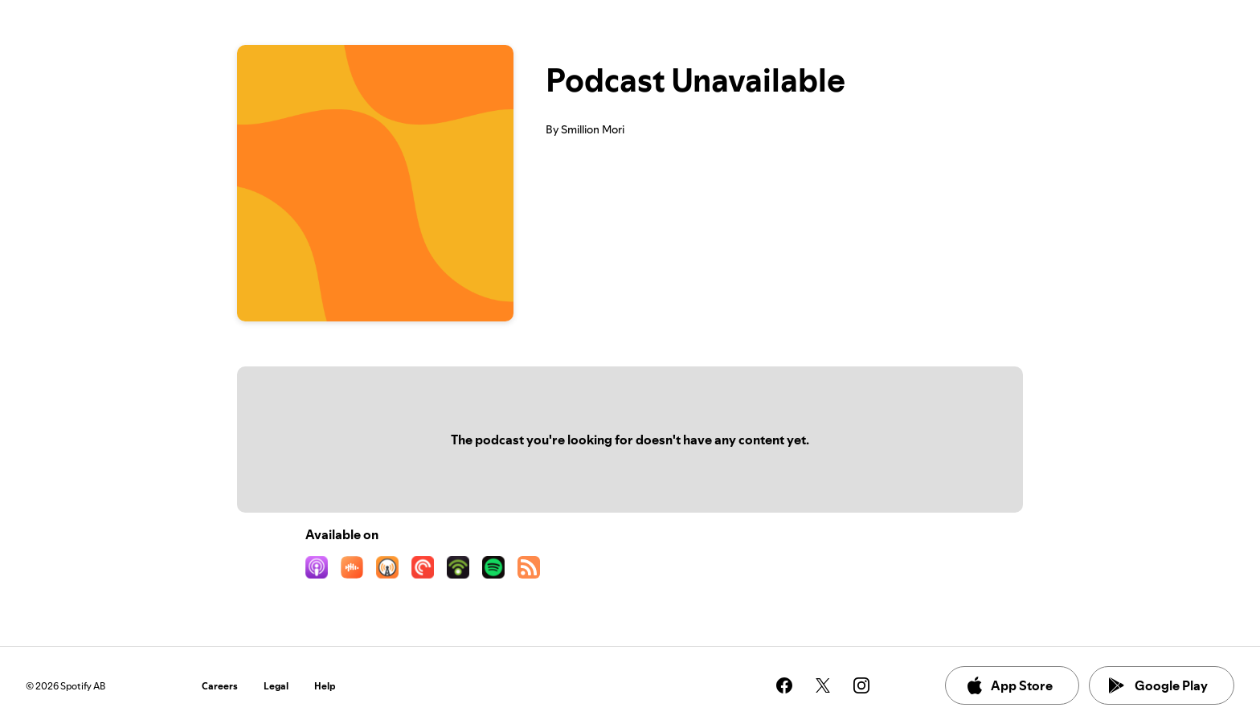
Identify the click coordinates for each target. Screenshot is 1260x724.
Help (325, 686)
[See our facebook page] (784, 685)
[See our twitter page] (822, 685)
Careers (220, 686)
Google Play (1158, 685)
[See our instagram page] (861, 685)
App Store (1009, 685)
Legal (276, 686)
